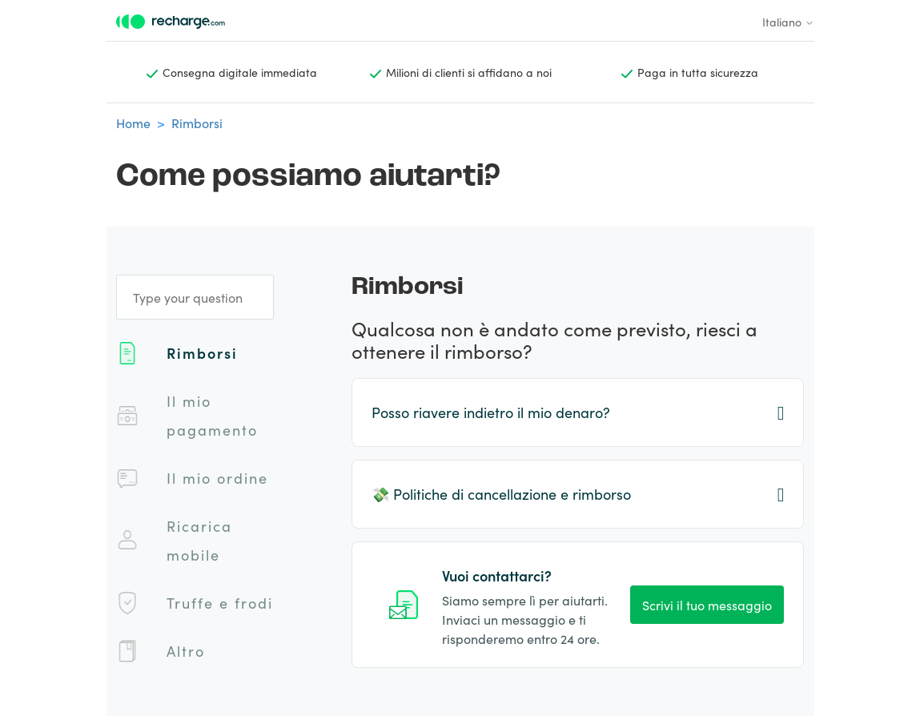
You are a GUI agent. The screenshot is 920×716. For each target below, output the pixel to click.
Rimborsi (197, 122)
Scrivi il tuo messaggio (707, 604)
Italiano (788, 22)
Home (133, 122)
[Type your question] (195, 297)
